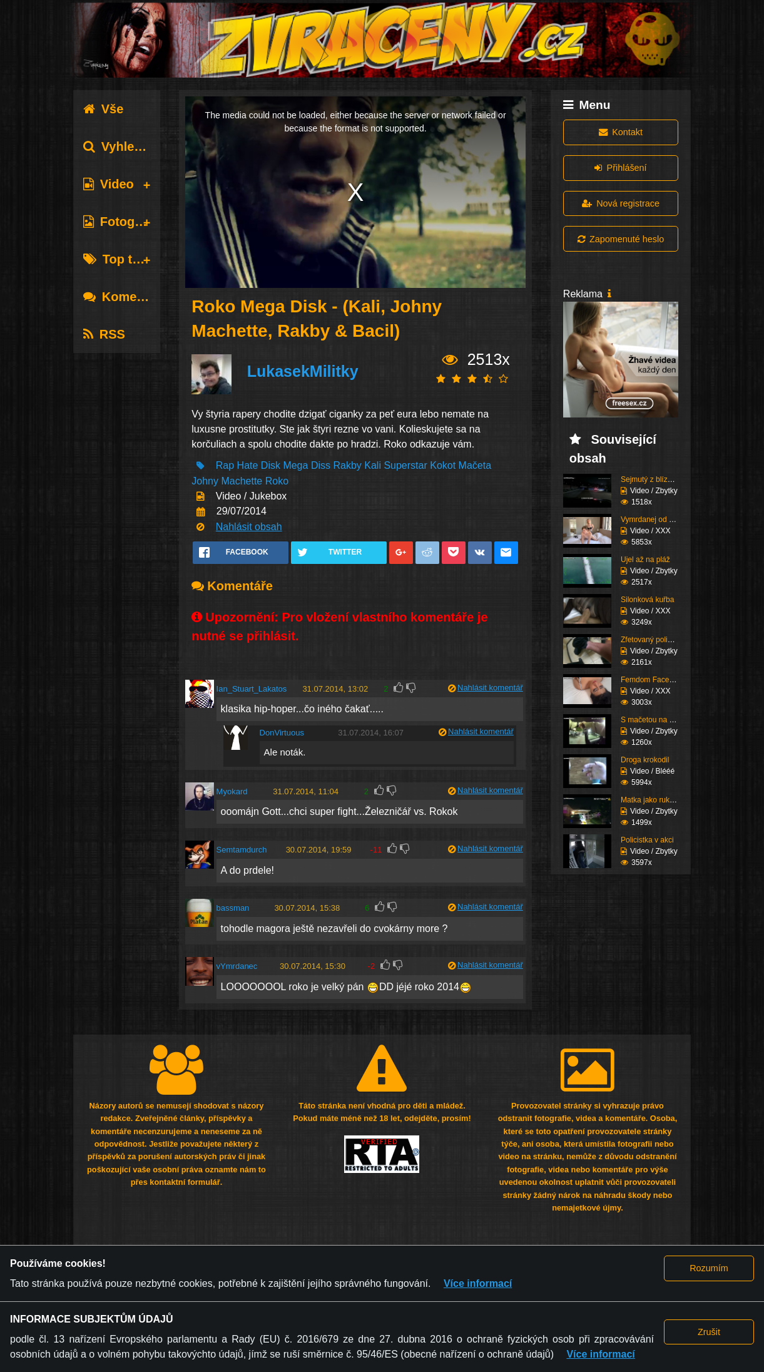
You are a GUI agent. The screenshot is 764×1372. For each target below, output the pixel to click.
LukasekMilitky (303, 371)
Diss (320, 465)
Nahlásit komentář (490, 687)
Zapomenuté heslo (621, 239)
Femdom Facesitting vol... (663, 679)
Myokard (232, 791)
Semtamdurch (241, 849)
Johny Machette (226, 481)
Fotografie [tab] (122, 221)
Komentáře (125, 297)
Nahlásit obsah (249, 526)
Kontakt (621, 132)
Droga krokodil (645, 759)
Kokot (443, 465)
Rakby (347, 465)
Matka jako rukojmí (652, 800)
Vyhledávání (128, 146)
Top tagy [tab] (118, 259)
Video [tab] (108, 184)
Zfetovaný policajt (650, 639)
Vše (103, 109)
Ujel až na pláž (645, 559)
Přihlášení (620, 168)
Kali (372, 465)
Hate (247, 465)
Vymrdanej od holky (653, 519)
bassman (233, 908)
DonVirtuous (282, 732)
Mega (295, 465)
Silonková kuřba (647, 599)
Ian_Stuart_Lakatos (251, 689)
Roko (276, 481)
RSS (104, 334)
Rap (225, 465)
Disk (270, 465)
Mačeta (475, 465)
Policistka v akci (647, 840)
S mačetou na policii (654, 719)
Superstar (405, 465)
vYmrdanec (237, 966)
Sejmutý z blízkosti (652, 479)
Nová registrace (621, 203)
